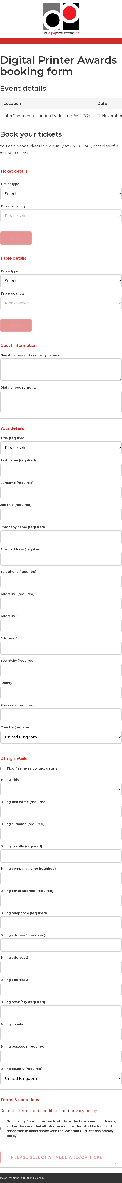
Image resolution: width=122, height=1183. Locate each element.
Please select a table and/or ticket (58, 1157)
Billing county (11, 1024)
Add (16, 238)
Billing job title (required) (21, 846)
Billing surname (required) (22, 824)
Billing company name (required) (28, 868)
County (6, 683)
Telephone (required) (18, 572)
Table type (9, 271)
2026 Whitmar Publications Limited (22, 1177)
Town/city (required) (17, 661)
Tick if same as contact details (28, 768)
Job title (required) (15, 505)
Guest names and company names (29, 355)
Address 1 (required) (17, 594)
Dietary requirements (18, 387)
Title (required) (13, 438)
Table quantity (12, 293)
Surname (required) (17, 483)
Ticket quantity (13, 206)
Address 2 (9, 616)
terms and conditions (40, 1110)
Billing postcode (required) (23, 1046)
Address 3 (9, 638)
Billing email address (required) (26, 891)
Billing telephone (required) (23, 913)
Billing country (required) (21, 1069)
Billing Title (9, 780)
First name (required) (18, 460)
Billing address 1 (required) (22, 935)
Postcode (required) (17, 705)
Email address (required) (21, 549)
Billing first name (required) (23, 802)
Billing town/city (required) (22, 1002)
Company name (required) (22, 527)
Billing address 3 (14, 980)
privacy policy (83, 1110)
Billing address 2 (14, 957)
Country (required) (16, 727)
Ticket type (9, 184)
